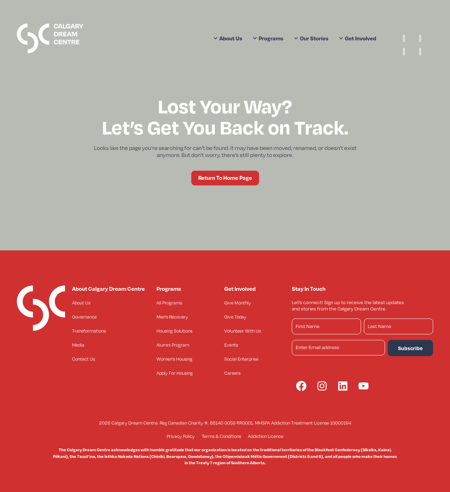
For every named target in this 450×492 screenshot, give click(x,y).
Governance (84, 317)
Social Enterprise (241, 359)
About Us (227, 38)
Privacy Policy (181, 436)
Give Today (235, 317)
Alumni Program (172, 345)
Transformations (89, 331)
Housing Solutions (174, 331)
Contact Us (83, 359)
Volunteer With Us (242, 331)
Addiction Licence (266, 436)
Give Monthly (237, 303)
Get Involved (357, 38)
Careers (232, 373)
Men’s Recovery (172, 317)
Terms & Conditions (221, 436)
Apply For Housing (174, 373)
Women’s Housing (174, 359)
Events (231, 345)
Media (78, 345)
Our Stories (311, 38)
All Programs (169, 303)
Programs (268, 38)
